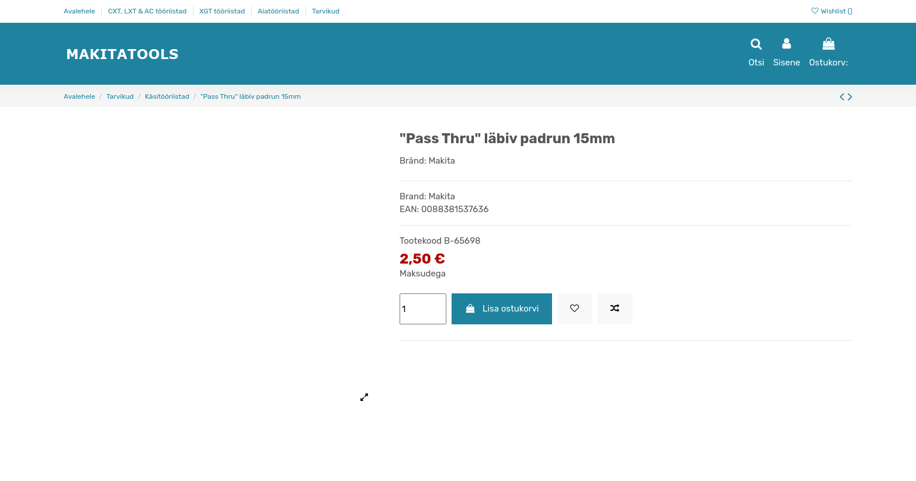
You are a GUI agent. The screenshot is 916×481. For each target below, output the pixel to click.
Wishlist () (831, 11)
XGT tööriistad (223, 11)
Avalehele (80, 11)
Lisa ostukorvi (502, 308)
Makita (441, 160)
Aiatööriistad (279, 11)
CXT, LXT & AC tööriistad (148, 11)
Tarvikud (325, 11)
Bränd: (413, 160)
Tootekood (421, 241)
